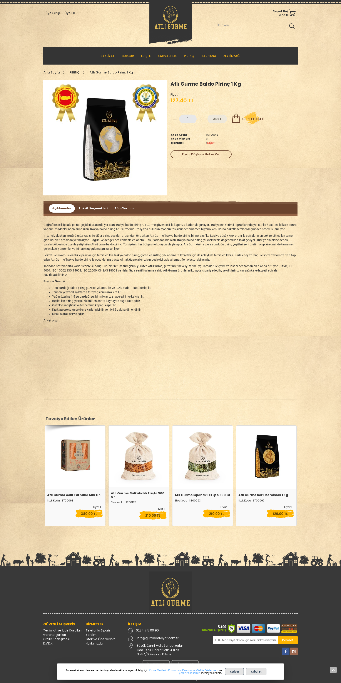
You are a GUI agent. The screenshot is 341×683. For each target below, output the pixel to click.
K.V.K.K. (48, 643)
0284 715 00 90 (147, 630)
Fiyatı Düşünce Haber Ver (201, 154)
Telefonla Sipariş (98, 630)
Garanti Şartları (54, 635)
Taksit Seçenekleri (93, 208)
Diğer (211, 143)
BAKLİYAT (107, 56)
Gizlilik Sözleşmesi (56, 639)
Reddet (234, 671)
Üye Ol (70, 13)
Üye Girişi (52, 13)
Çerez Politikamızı (189, 673)
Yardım (91, 635)
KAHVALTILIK (167, 56)
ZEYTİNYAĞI (232, 56)
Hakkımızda (94, 643)
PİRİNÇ (189, 56)
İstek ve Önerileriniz (100, 639)
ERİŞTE (146, 56)
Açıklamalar (62, 208)
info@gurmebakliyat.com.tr (158, 638)
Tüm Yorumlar (126, 208)
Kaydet (287, 640)
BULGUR (128, 56)
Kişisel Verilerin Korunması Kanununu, (172, 670)
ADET (217, 119)
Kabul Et (256, 671)
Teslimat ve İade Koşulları (62, 630)
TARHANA (208, 56)
